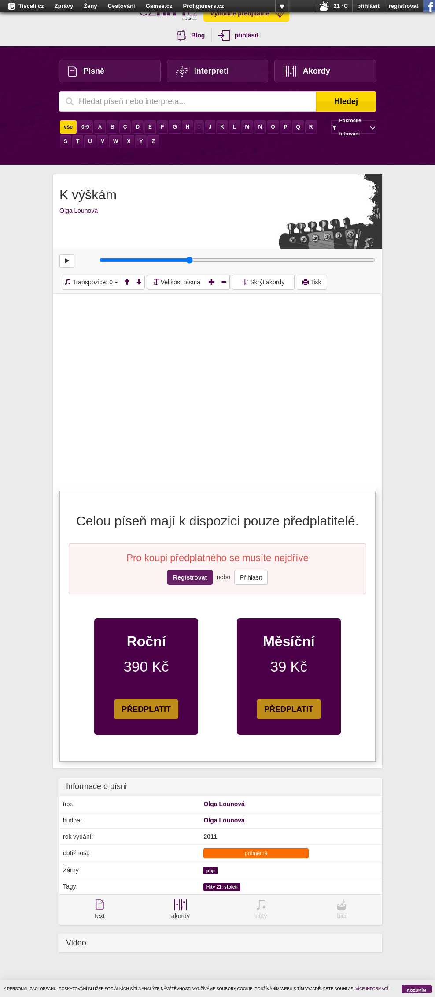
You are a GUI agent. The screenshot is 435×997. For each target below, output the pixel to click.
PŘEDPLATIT (146, 709)
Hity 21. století (222, 886)
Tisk (311, 282)
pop (210, 870)
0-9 (85, 127)
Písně (86, 71)
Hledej (346, 101)
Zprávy (64, 6)
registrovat (403, 6)
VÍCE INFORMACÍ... (374, 988)
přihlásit (368, 6)
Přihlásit (251, 577)
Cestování (121, 6)
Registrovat (190, 577)
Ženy (90, 6)
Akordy (307, 71)
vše (68, 127)
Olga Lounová (78, 210)
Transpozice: (91, 282)
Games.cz (159, 6)
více (282, 6)
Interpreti (202, 71)
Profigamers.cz (203, 6)
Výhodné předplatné (247, 13)
